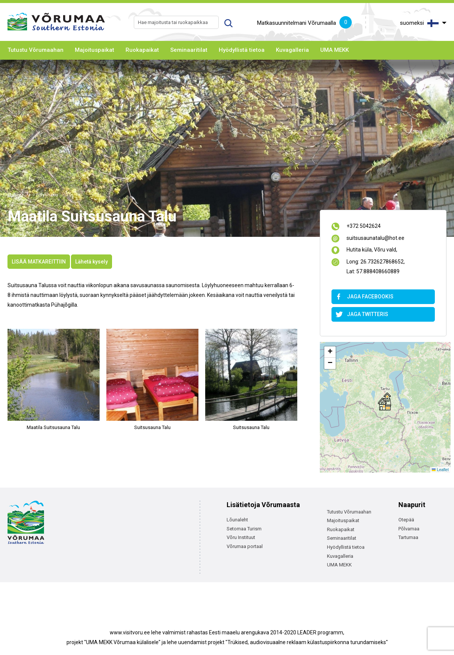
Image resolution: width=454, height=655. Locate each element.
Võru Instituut (241, 537)
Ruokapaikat (142, 50)
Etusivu (15, 194)
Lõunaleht (237, 519)
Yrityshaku (47, 194)
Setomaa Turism (244, 529)
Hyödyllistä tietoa (242, 50)
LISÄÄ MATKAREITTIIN (39, 262)
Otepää (406, 519)
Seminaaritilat (188, 50)
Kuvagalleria (292, 50)
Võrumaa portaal (245, 546)
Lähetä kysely (91, 262)
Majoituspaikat (94, 50)
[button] (384, 401)
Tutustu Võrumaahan (36, 50)
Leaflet (440, 469)
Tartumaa (408, 537)
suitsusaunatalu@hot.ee (375, 238)
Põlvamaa (408, 529)
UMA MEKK (334, 50)
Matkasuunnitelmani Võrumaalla (304, 23)
